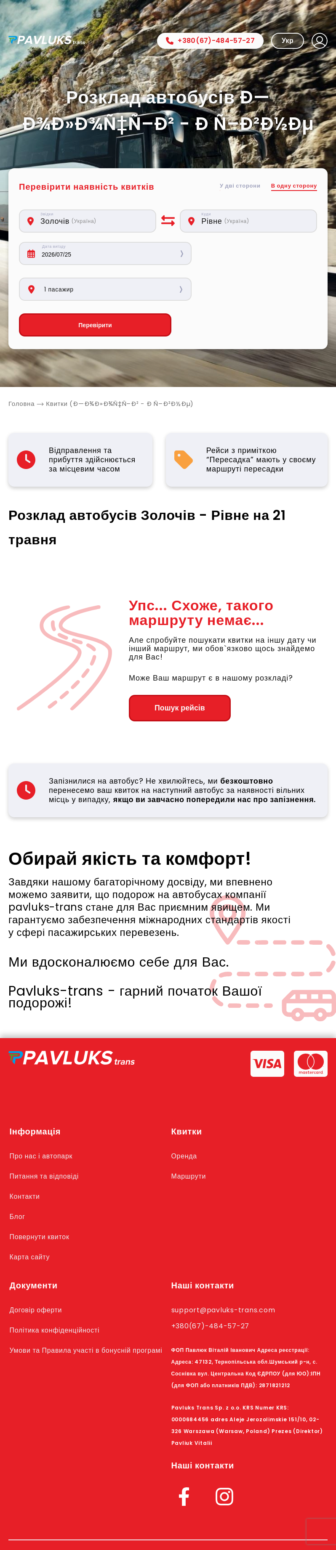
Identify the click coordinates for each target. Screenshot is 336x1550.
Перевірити (87, 289)
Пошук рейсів (174, 672)
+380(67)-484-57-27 (210, 40)
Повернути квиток (42, 1201)
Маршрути (189, 1141)
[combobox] (93, 221)
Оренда (185, 1120)
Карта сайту (31, 1221)
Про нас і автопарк (43, 1120)
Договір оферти (38, 1274)
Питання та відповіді (47, 1141)
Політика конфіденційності (58, 1295)
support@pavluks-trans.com (227, 1274)
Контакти (26, 1161)
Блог (18, 1181)
